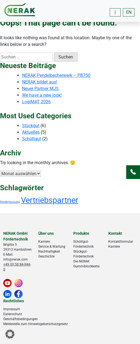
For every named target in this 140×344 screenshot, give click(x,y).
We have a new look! (42, 95)
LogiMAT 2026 (36, 101)
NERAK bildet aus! (39, 82)
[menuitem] (128, 12)
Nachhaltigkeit (49, 251)
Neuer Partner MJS (40, 88)
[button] (10, 334)
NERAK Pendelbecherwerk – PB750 (56, 75)
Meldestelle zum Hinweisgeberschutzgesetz (35, 324)
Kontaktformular (120, 242)
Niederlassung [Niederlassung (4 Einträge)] (10, 202)
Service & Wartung (51, 246)
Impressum (11, 309)
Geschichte (46, 256)
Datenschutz (12, 314)
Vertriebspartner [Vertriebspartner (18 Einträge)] (49, 200)
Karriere (44, 242)
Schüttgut (31, 138)
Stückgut (30, 125)
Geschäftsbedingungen (20, 319)
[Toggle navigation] (115, 12)
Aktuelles (31, 132)
